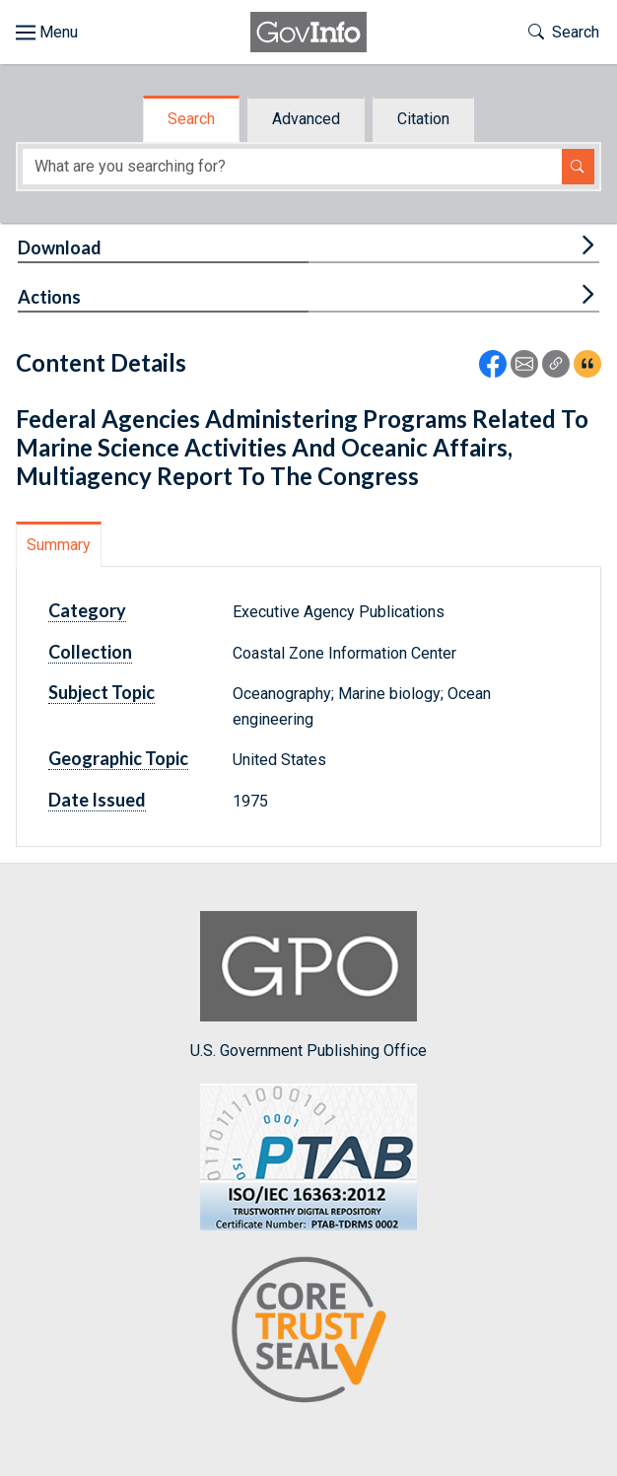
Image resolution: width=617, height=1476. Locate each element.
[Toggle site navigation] (47, 32)
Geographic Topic (118, 758)
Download (60, 247)
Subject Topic (101, 692)
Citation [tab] (423, 118)
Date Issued (97, 799)
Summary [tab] (59, 544)
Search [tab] (191, 118)
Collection (90, 652)
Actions (49, 297)
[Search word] (292, 167)
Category (87, 610)
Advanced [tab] (306, 118)
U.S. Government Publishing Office (308, 985)
